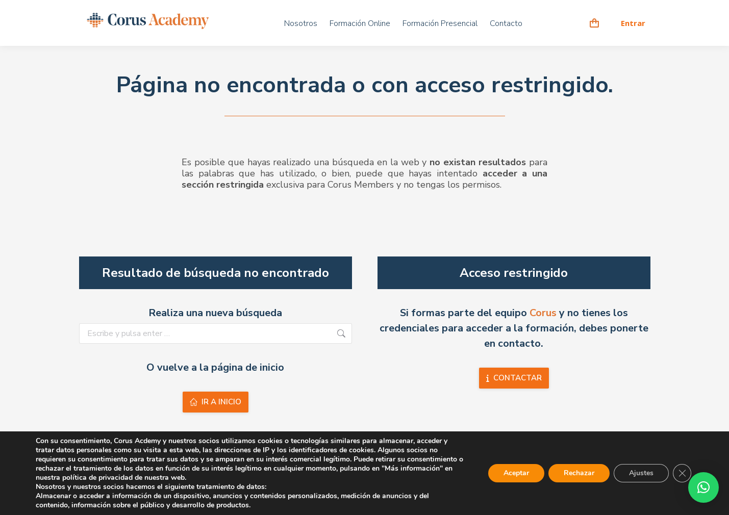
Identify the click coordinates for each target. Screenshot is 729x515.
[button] (703, 487)
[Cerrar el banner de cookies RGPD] (682, 473)
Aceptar (516, 473)
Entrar (633, 23)
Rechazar (579, 473)
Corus (543, 313)
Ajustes (641, 473)
